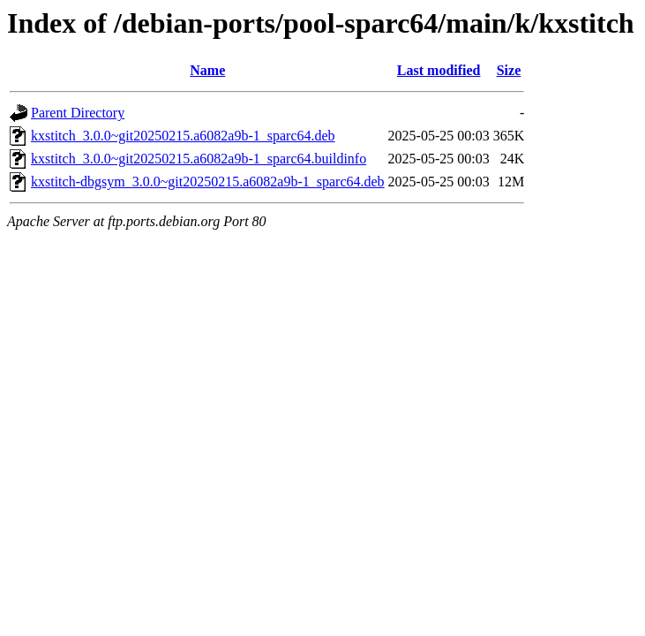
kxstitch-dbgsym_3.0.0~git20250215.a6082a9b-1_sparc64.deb (208, 181)
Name (207, 70)
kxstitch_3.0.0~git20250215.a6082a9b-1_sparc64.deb (183, 135)
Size (509, 70)
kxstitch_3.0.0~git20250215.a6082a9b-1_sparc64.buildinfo (198, 158)
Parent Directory (77, 112)
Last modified (439, 70)
